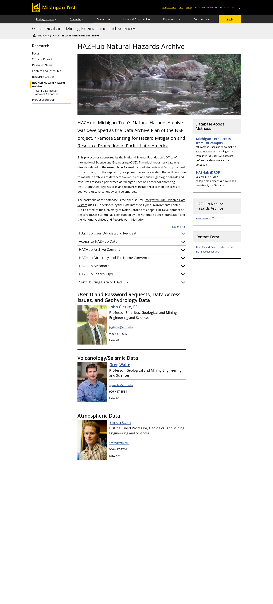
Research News (42, 65)
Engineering (44, 35)
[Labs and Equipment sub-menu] (149, 19)
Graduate (75, 19)
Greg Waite (120, 364)
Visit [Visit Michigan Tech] (181, 7)
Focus (36, 53)
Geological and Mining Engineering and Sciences (84, 28)
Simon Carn (120, 422)
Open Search (238, 7)
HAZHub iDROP (208, 172)
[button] (131, 233)
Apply (230, 19)
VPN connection (205, 151)
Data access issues (207, 251)
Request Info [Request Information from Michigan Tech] (169, 7)
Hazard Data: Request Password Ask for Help (46, 92)
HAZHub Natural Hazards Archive (48, 84)
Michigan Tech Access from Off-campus (213, 140)
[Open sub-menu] (216, 7)
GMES (56, 35)
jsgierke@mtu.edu (121, 327)
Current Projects (43, 59)
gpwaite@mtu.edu (121, 385)
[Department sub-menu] (179, 19)
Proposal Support (43, 100)
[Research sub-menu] (109, 19)
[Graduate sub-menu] (82, 19)
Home (34, 35)
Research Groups (43, 77)
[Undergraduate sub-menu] (55, 19)
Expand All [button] (178, 226)
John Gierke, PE (124, 306)
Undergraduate (45, 19)
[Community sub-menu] (209, 19)
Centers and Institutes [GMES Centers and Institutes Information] (46, 71)
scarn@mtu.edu (119, 443)
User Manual (203, 218)
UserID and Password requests (215, 247)
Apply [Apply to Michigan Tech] (189, 7)
